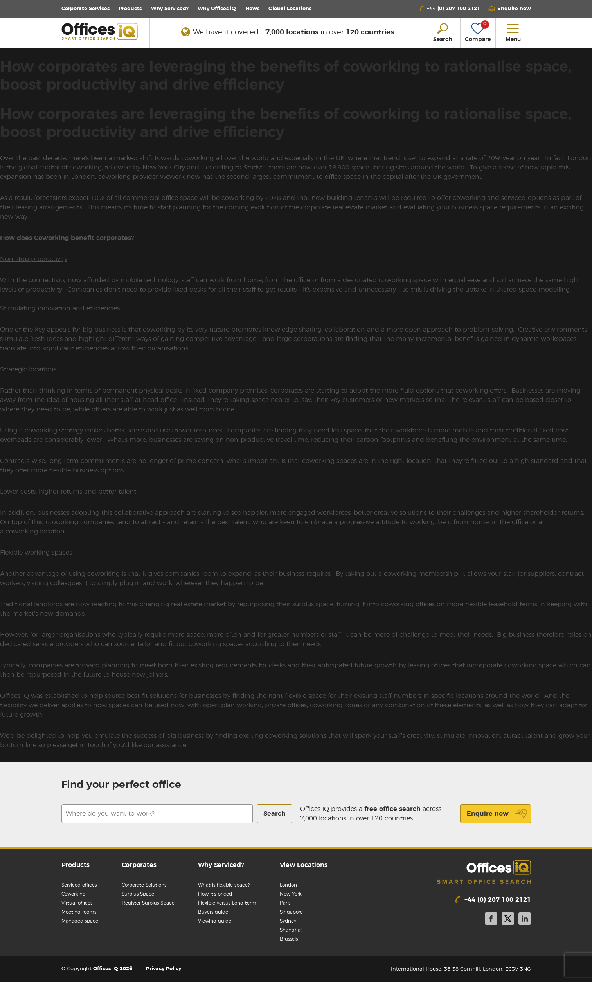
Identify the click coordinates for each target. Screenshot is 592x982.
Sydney (288, 921)
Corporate (85, 8)
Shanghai (291, 930)
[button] (509, 8)
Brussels (289, 939)
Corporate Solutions (144, 885)
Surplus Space (138, 894)
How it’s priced (215, 894)
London (288, 885)
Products (130, 8)
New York (291, 894)
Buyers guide (213, 912)
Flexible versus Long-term (227, 903)
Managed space (79, 921)
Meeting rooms (78, 912)
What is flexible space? (224, 885)
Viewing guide (214, 921)
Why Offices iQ (217, 8)
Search (274, 814)
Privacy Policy (163, 969)
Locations (289, 8)
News (252, 8)
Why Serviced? (170, 8)
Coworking (73, 894)
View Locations (303, 865)
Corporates (139, 865)
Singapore (291, 912)
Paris (285, 903)
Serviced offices (79, 885)
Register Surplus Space (148, 903)
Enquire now (497, 813)
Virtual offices (76, 903)
